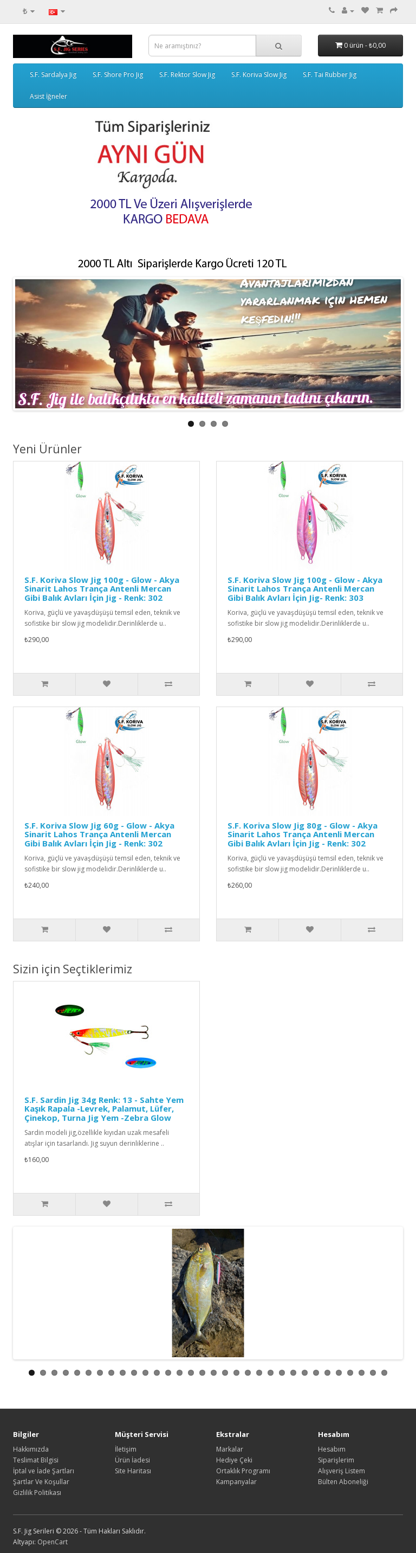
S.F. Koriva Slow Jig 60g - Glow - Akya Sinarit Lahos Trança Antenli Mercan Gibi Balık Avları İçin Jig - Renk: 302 (99, 834)
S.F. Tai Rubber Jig (329, 74)
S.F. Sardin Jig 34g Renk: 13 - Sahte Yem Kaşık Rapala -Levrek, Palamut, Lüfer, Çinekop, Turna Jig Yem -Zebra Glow (104, 1108)
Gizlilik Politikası (37, 1492)
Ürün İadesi (132, 1460)
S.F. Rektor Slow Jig (187, 74)
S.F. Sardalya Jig (53, 74)
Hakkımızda (31, 1449)
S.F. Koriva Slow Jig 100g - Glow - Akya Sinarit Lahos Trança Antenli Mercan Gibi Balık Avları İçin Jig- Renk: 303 (304, 588)
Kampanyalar (236, 1481)
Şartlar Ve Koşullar (41, 1481)
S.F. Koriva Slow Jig (259, 74)
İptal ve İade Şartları (43, 1470)
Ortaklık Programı (243, 1470)
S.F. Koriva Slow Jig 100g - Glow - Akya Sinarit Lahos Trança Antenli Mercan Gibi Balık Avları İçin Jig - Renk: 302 (101, 588)
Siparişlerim (336, 1460)
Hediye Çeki (234, 1460)
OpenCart (52, 1541)
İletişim (125, 1449)
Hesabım (332, 1449)
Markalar (229, 1449)
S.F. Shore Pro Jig (118, 74)
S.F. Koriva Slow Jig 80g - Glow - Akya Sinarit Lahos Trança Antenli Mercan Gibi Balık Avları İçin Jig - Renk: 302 (302, 834)
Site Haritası (133, 1470)
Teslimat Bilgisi (35, 1460)
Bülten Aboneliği (343, 1481)
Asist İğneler (48, 96)
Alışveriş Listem (341, 1470)
